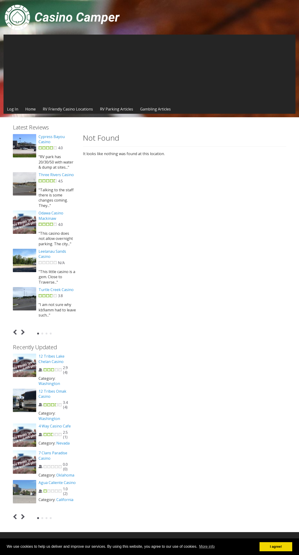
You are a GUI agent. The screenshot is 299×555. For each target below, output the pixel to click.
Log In (12, 109)
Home (30, 109)
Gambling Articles (155, 109)
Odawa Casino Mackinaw (51, 215)
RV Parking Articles (116, 109)
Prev (16, 332)
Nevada (63, 443)
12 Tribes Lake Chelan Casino (51, 359)
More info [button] (207, 546)
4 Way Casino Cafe (55, 426)
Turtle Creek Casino (56, 289)
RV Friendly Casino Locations (68, 109)
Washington (49, 383)
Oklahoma (65, 475)
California (64, 499)
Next (22, 332)
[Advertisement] (149, 69)
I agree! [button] (276, 546)
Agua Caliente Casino (57, 482)
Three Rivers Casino (56, 174)
